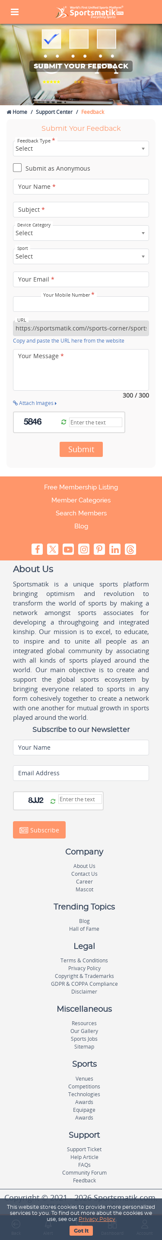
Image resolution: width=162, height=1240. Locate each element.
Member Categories (81, 500)
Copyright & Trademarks (84, 976)
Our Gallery (84, 1031)
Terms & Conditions (84, 960)
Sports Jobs (84, 1039)
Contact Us (84, 873)
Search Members (81, 513)
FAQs (84, 1165)
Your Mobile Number (69, 295)
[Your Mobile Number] (81, 304)
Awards (84, 1102)
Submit (81, 449)
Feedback (84, 1180)
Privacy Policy (97, 1219)
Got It (81, 1231)
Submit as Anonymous (51, 169)
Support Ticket (84, 1149)
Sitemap (84, 1046)
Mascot (84, 889)
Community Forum (84, 1172)
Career (84, 881)
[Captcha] (95, 422)
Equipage (84, 1110)
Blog (81, 526)
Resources (84, 1023)
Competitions (84, 1086)
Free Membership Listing (81, 487)
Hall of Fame (84, 928)
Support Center (54, 112)
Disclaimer (84, 991)
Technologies (84, 1094)
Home (16, 112)
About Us (84, 866)
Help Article (84, 1157)
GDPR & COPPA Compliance (84, 983)
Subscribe (39, 830)
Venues (84, 1078)
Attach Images (35, 403)
